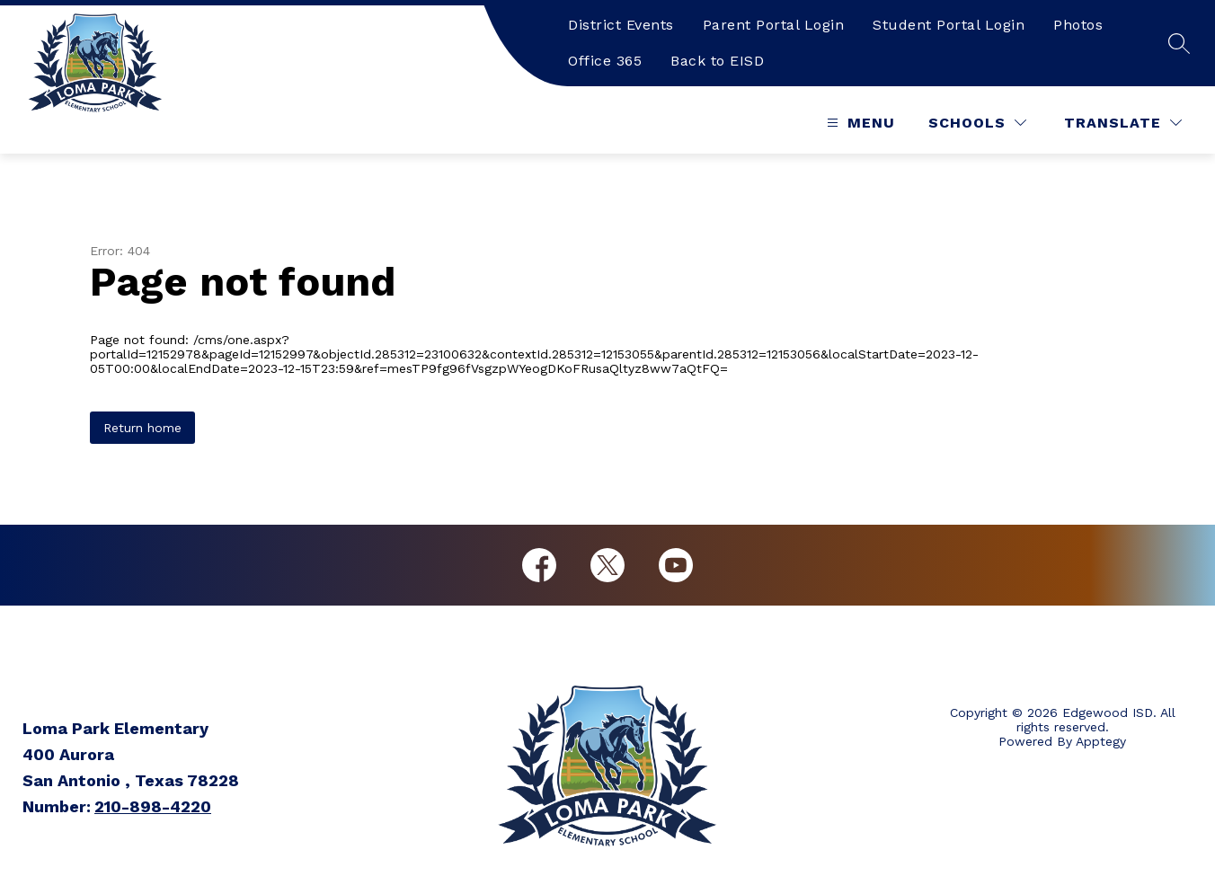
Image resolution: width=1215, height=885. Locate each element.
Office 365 (605, 60)
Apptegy (1101, 741)
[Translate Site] (1123, 122)
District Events (621, 24)
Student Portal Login (948, 24)
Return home (142, 427)
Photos (1078, 24)
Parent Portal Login (774, 24)
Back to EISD (717, 60)
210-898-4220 (152, 806)
